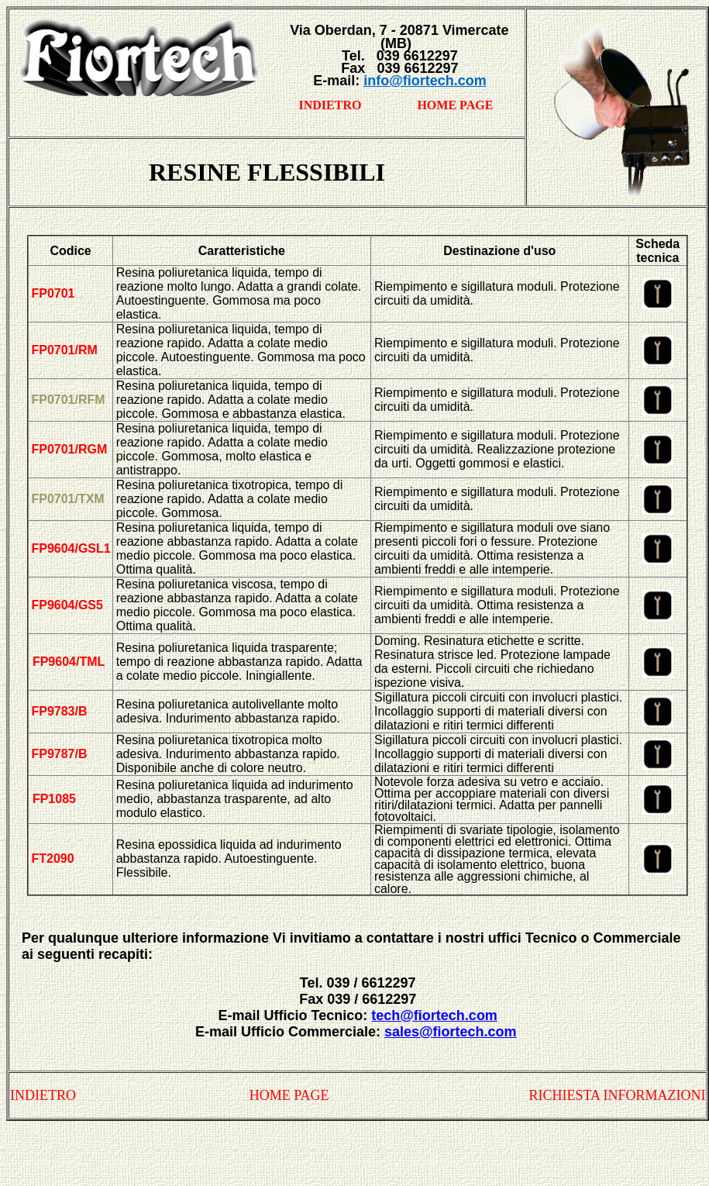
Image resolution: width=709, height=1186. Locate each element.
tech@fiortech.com (434, 1015)
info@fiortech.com (425, 80)
